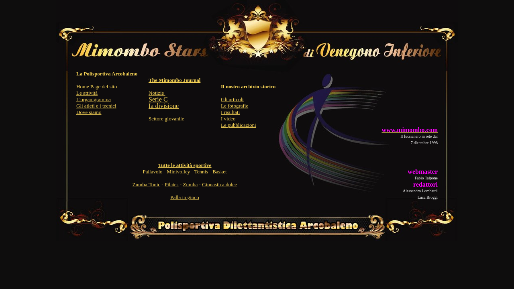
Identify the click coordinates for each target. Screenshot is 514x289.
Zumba (190, 184)
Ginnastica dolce (219, 184)
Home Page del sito (96, 86)
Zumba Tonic (146, 184)
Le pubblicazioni (238, 125)
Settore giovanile (166, 119)
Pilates (172, 184)
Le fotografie (234, 106)
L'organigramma (93, 99)
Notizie (157, 93)
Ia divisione (164, 105)
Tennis (201, 172)
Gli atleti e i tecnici (96, 106)
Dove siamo (88, 112)
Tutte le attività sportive (185, 165)
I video (228, 119)
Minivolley (178, 172)
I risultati (230, 112)
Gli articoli (232, 99)
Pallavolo (152, 172)
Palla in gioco (184, 197)
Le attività (87, 93)
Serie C (158, 99)
